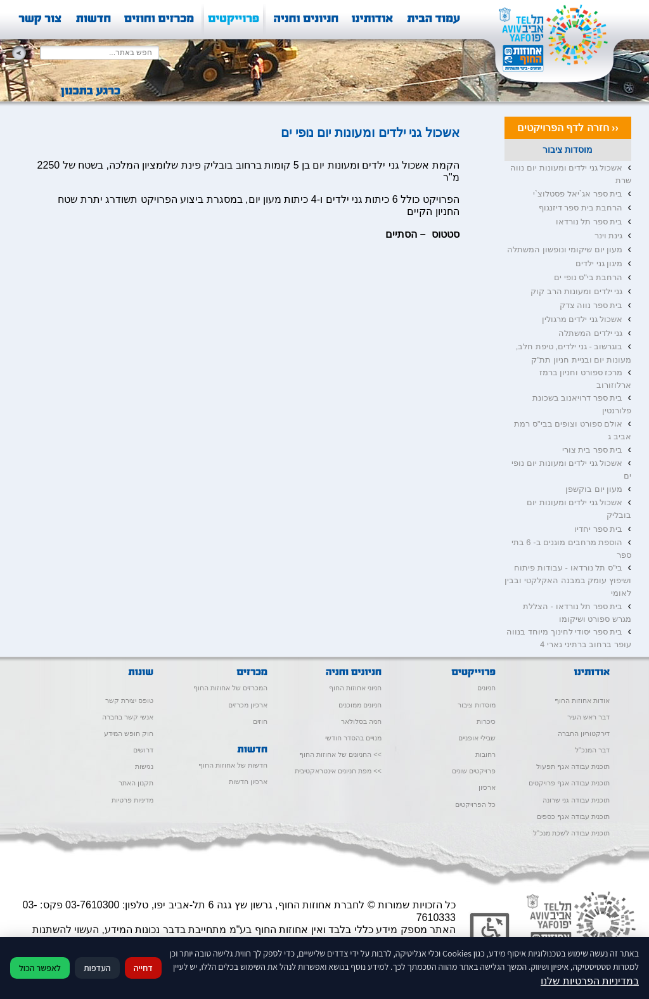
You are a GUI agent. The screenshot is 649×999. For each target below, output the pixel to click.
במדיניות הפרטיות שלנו (590, 981)
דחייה (143, 968)
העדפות (97, 968)
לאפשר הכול (40, 968)
